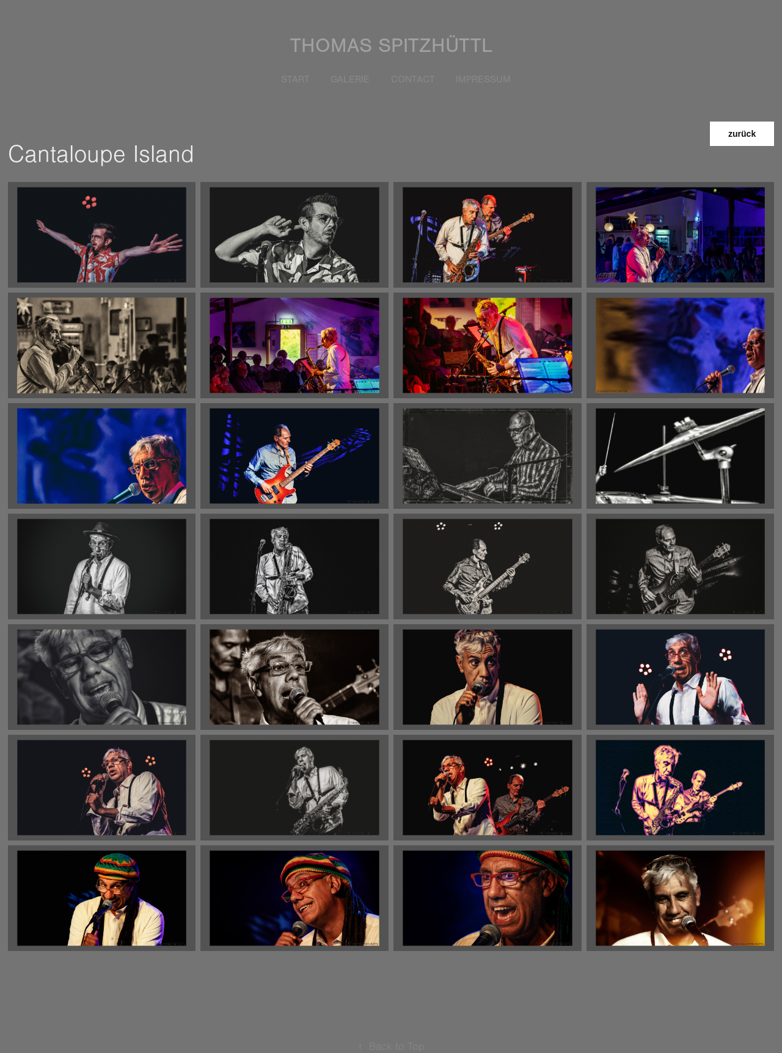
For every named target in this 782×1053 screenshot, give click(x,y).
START (295, 79)
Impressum (483, 79)
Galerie (350, 79)
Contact (413, 79)
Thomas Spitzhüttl (391, 45)
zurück (742, 134)
